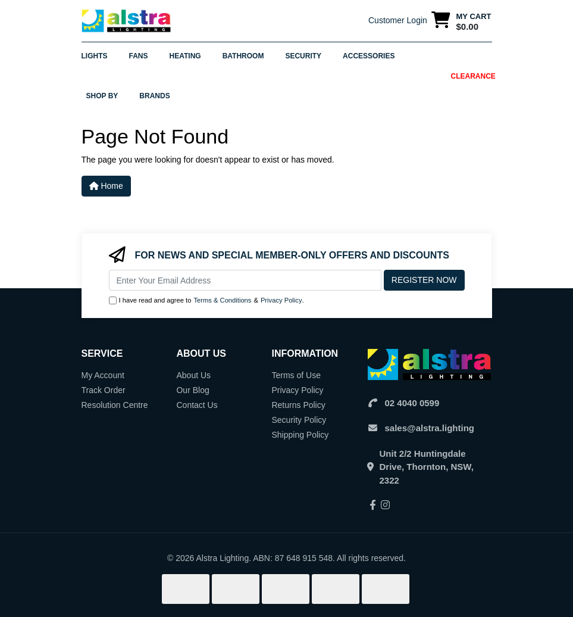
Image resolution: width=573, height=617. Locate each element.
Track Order (104, 390)
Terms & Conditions (222, 300)
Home (106, 186)
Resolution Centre (115, 405)
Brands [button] (154, 96)
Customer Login (397, 20)
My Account (103, 375)
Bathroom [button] (243, 56)
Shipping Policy (299, 435)
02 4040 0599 (412, 403)
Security (303, 56)
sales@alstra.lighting (430, 428)
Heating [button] (185, 56)
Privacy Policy (281, 300)
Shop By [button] (102, 96)
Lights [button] (95, 56)
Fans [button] (138, 56)
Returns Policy (298, 405)
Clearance (473, 76)
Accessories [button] (368, 56)
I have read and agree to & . (206, 300)
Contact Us (196, 405)
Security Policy (298, 420)
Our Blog (192, 390)
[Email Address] (245, 280)
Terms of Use (295, 375)
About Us (193, 375)
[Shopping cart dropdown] (461, 21)
